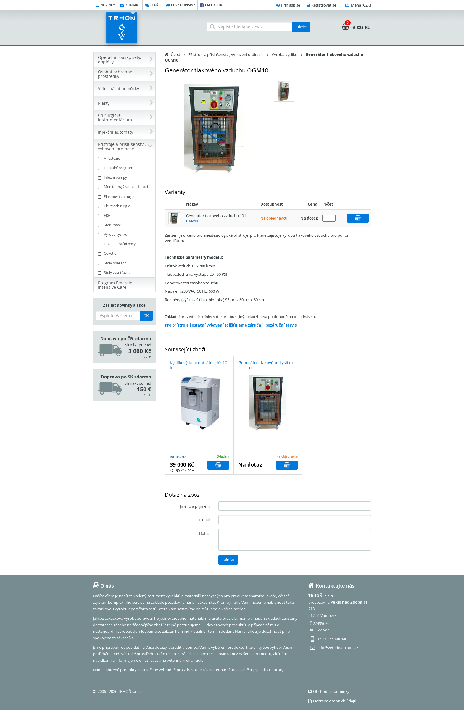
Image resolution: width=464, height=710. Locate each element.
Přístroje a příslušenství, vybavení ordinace (225, 54)
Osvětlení (125, 253)
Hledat (301, 27)
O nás (152, 5)
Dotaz (204, 533)
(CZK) (361, 5)
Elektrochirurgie (125, 206)
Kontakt (130, 5)
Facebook (211, 5)
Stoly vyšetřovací (125, 272)
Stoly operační (125, 263)
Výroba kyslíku (125, 234)
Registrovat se (323, 5)
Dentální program (125, 167)
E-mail (204, 519)
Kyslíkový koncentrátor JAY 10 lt (198, 365)
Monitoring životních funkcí (125, 186)
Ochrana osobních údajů (332, 700)
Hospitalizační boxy (125, 243)
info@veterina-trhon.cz (338, 647)
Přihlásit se (290, 5)
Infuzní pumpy (125, 177)
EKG (125, 215)
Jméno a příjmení (195, 506)
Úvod (175, 54)
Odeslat (228, 559)
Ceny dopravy (180, 5)
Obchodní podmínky (328, 691)
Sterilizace (125, 224)
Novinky (105, 5)
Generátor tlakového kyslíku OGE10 (265, 365)
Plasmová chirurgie (125, 196)
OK (146, 315)
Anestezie (125, 158)
